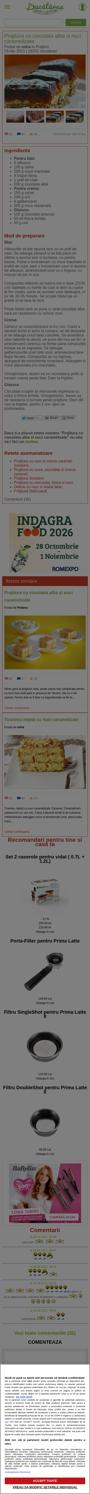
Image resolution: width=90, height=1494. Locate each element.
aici (6, 1421)
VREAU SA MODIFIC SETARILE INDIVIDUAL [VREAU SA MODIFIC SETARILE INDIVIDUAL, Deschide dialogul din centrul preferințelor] (45, 1487)
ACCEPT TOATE (45, 1481)
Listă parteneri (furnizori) (17, 1472)
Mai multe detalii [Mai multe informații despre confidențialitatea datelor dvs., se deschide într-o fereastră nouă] (24, 1397)
